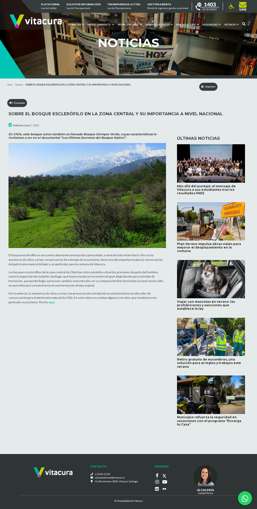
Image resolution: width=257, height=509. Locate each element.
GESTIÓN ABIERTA (167, 6)
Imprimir (207, 86)
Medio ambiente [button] (100, 24)
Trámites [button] (75, 24)
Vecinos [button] (231, 24)
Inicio (9, 84)
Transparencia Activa (123, 6)
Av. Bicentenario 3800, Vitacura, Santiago (116, 481)
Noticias (19, 84)
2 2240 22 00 (102, 474)
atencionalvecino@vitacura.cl (109, 477)
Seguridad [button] (211, 24)
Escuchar (17, 103)
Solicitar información (83, 6)
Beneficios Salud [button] (158, 24)
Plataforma (50, 6)
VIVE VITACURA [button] (187, 24)
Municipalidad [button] (130, 24)
